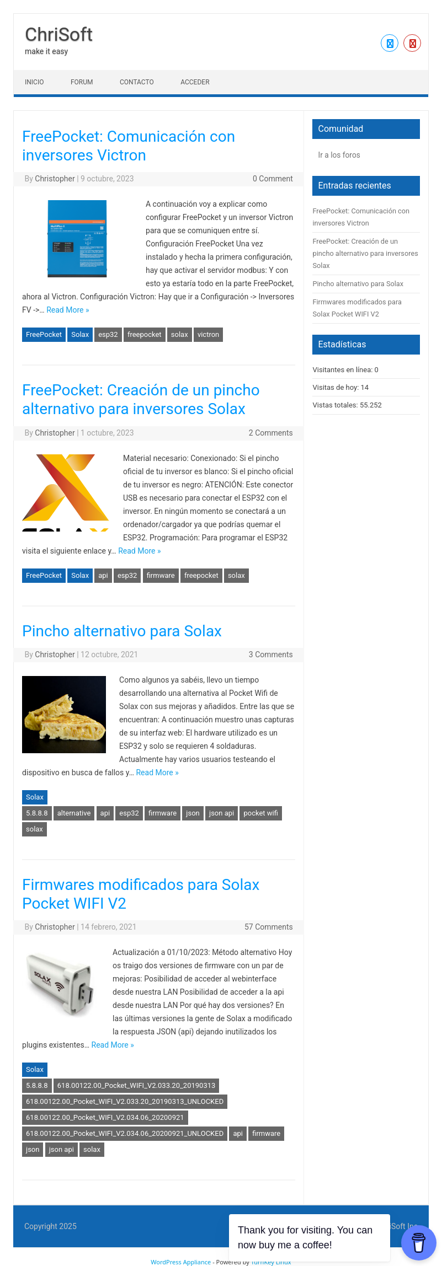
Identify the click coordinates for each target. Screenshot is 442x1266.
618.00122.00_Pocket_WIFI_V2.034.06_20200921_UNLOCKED (124, 1133)
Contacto (137, 82)
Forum (82, 82)
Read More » (67, 309)
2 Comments (271, 432)
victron (208, 334)
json (192, 813)
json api (221, 813)
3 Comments (271, 654)
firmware (161, 575)
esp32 (108, 334)
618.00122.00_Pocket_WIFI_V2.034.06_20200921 (105, 1117)
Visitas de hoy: (336, 387)
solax (179, 334)
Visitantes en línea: (343, 370)
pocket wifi (260, 813)
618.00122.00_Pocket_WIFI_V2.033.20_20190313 (136, 1085)
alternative (74, 813)
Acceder (194, 82)
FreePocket (44, 334)
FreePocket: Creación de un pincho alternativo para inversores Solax (141, 399)
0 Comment (273, 178)
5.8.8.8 (37, 813)
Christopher (54, 178)
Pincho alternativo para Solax (122, 631)
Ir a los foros (339, 155)
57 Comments (268, 926)
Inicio (34, 82)
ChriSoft (59, 34)
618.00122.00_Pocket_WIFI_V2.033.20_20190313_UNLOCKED (124, 1101)
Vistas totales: (335, 405)
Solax (80, 334)
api (103, 575)
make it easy (46, 51)
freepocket (144, 334)
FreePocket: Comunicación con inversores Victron (128, 145)
